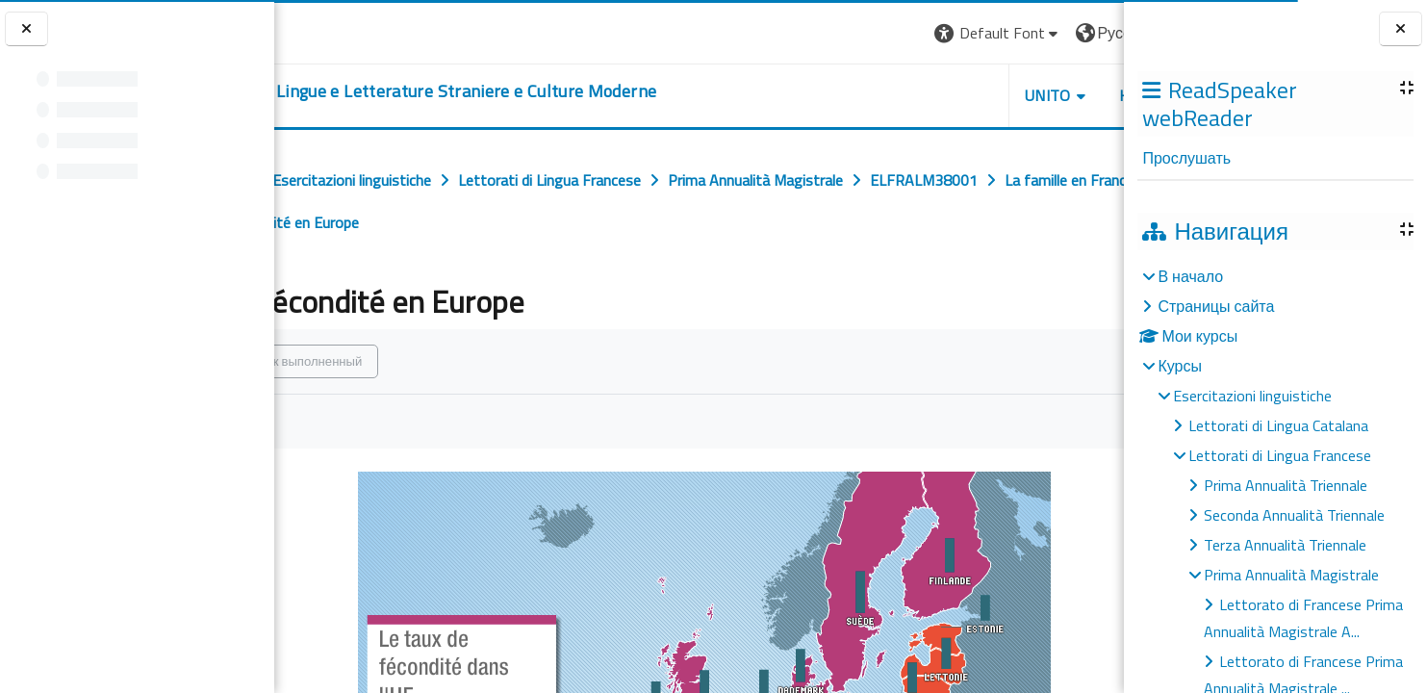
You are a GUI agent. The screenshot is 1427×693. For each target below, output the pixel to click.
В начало (1190, 276)
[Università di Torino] (334, 30)
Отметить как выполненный (408, 361)
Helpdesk (1007, 95)
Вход (1091, 32)
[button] (849, 33)
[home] (530, 91)
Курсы (1180, 365)
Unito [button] (899, 95)
